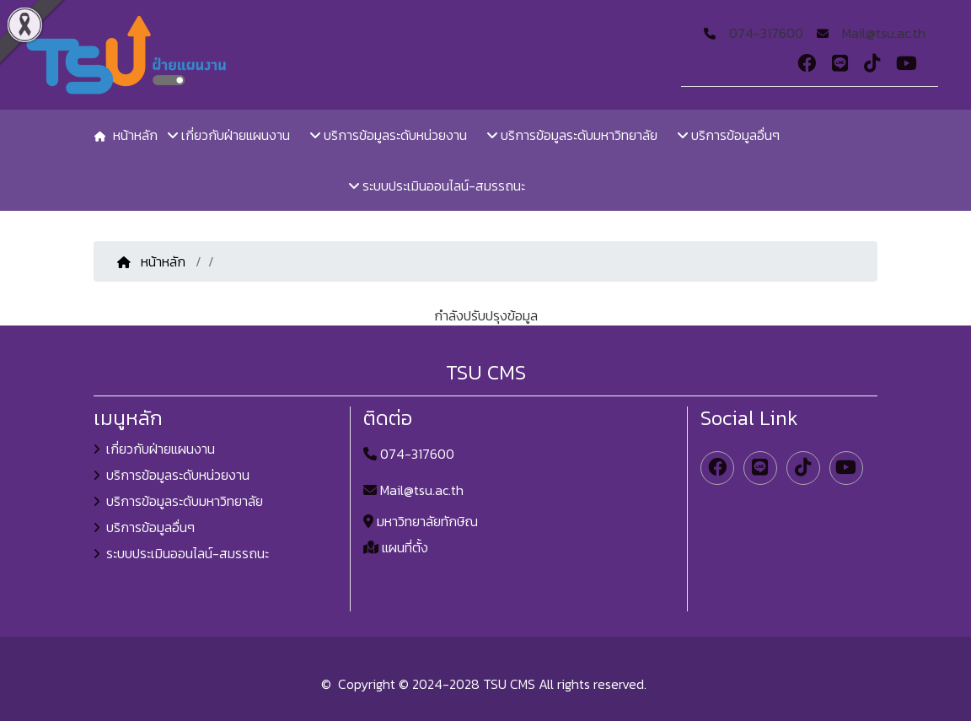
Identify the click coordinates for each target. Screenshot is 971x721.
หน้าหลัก (153, 261)
